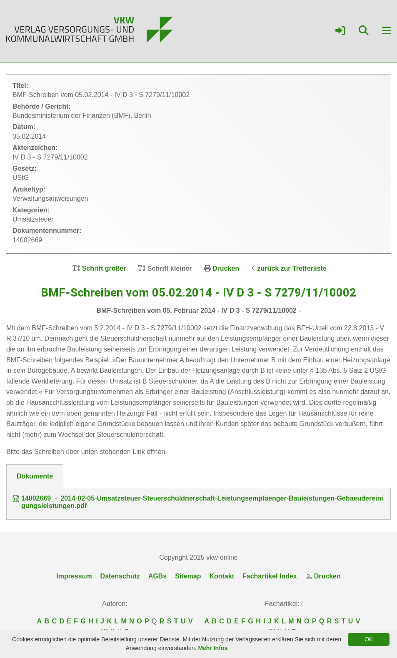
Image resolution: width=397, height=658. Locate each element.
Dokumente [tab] (35, 476)
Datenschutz (120, 576)
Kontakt (221, 576)
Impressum (74, 576)
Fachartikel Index (269, 576)
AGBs (157, 576)
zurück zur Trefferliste (292, 268)
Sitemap (188, 576)
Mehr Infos (212, 648)
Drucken (225, 268)
